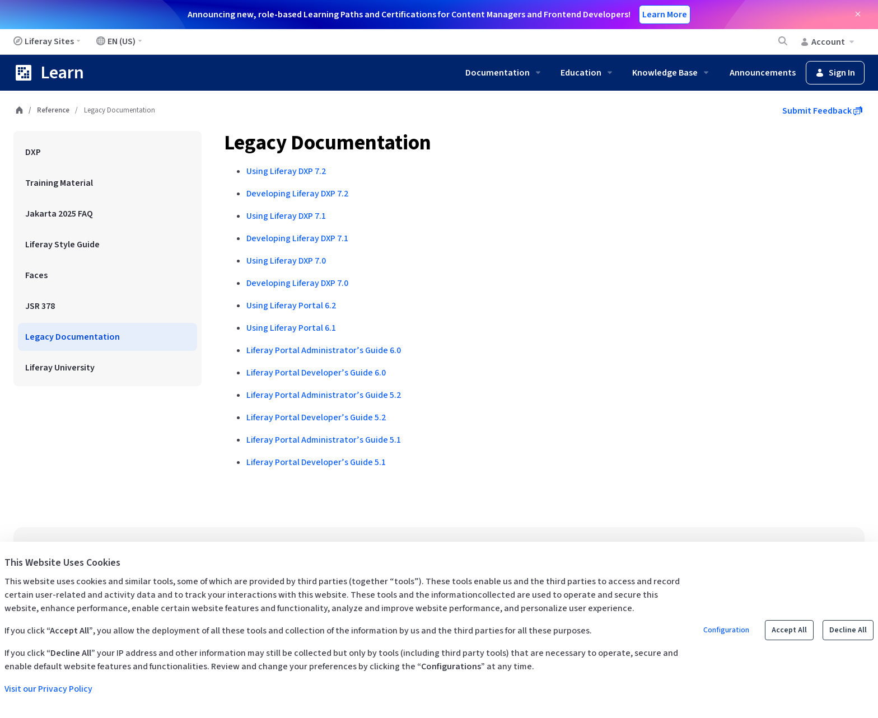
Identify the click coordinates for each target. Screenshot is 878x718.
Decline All (848, 630)
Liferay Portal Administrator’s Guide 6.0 (323, 350)
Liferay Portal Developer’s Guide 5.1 (316, 462)
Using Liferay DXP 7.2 (286, 171)
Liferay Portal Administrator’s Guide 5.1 (323, 440)
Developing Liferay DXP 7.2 (297, 193)
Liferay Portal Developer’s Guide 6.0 (316, 373)
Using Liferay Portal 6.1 (291, 328)
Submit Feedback (822, 111)
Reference (53, 110)
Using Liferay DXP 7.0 (286, 261)
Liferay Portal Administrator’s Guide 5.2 (323, 395)
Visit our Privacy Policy (48, 689)
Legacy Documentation (327, 143)
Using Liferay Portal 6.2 (291, 305)
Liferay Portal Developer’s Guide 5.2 (316, 417)
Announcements (763, 73)
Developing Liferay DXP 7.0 (297, 283)
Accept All (789, 630)
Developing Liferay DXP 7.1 (297, 238)
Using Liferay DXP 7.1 (286, 216)
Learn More (664, 14)
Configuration (726, 630)
